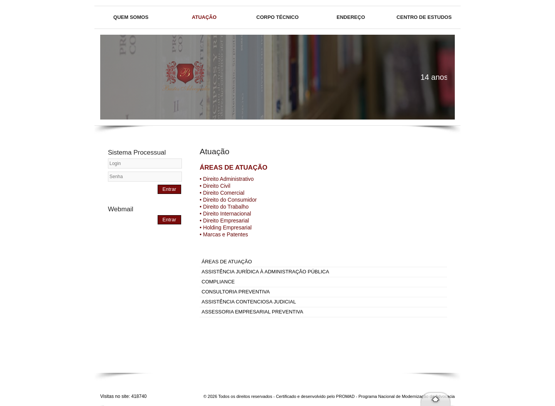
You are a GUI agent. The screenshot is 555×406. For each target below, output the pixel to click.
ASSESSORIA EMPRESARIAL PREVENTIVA (252, 312)
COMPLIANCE (218, 282)
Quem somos (130, 17)
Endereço (350, 17)
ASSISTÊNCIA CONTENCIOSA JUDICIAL (249, 302)
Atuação (204, 17)
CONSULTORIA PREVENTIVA (236, 292)
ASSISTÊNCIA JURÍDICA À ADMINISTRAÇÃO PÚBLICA (265, 272)
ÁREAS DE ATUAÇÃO (227, 261)
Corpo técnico (277, 17)
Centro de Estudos (424, 17)
